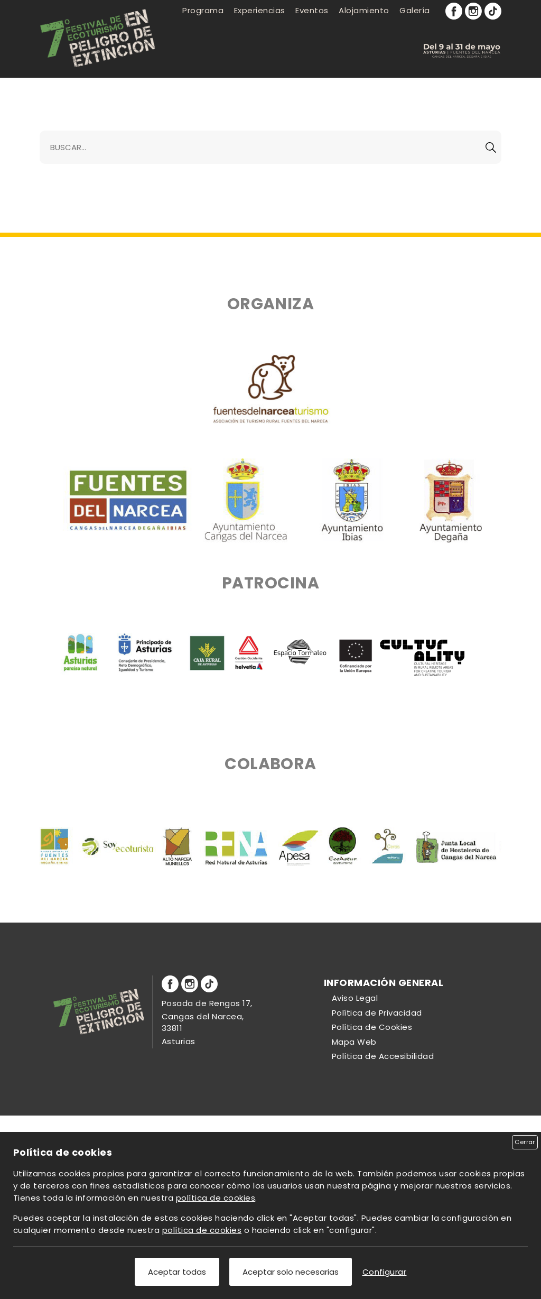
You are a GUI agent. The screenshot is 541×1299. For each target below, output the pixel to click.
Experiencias (259, 10)
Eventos (311, 10)
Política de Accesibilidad (383, 1056)
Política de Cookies (372, 1027)
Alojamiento (364, 10)
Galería (414, 10)
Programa (202, 10)
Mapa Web (354, 1041)
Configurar (384, 1271)
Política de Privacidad (377, 1012)
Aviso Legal (355, 997)
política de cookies (215, 1197)
